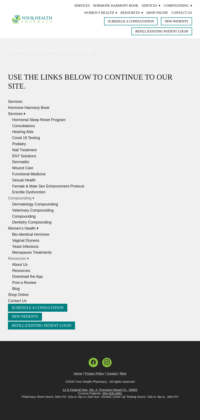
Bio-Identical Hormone (30, 234)
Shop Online (157, 12)
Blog (16, 289)
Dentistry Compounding (31, 222)
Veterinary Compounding (33, 210)
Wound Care (22, 168)
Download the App (27, 276)
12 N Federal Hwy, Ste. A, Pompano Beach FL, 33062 (99, 390)
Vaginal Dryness (25, 240)
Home (78, 373)
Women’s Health (100, 12)
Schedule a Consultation (131, 21)
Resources (21, 271)
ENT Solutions (24, 156)
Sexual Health (24, 180)
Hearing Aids (22, 132)
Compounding (24, 216)
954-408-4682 (112, 393)
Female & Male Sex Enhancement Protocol (48, 186)
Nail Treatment (24, 150)
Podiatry (19, 144)
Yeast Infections (25, 246)
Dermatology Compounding (35, 204)
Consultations (23, 126)
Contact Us (181, 12)
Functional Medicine (29, 174)
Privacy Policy (94, 373)
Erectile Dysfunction (28, 192)
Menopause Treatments (32, 252)
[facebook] (93, 362)
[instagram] (107, 362)
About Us (20, 264)
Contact (112, 373)
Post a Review (24, 282)
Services (82, 5)
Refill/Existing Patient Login (161, 31)
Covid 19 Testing (26, 138)
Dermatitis (20, 162)
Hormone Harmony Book (115, 5)
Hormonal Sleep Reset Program (38, 120)
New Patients (176, 21)
